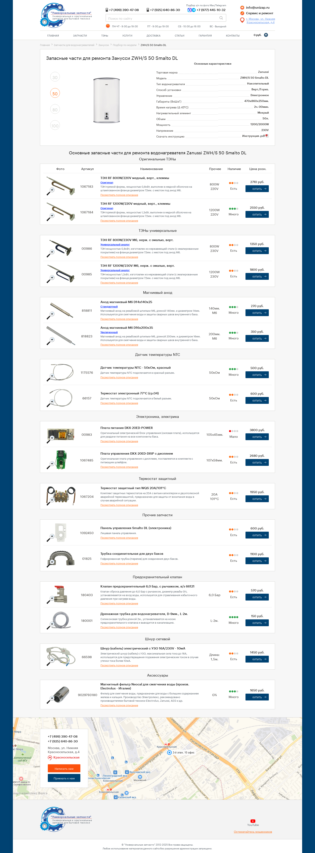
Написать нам (64, 768)
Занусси (103, 45)
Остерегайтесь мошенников (253, 831)
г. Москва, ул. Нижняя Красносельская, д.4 (260, 20)
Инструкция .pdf (255, 136)
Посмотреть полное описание (119, 194)
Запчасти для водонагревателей (74, 45)
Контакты (232, 35)
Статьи (179, 35)
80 (55, 109)
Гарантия (205, 35)
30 (55, 77)
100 (55, 125)
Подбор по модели (125, 45)
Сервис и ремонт (259, 13)
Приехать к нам (64, 778)
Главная (53, 35)
